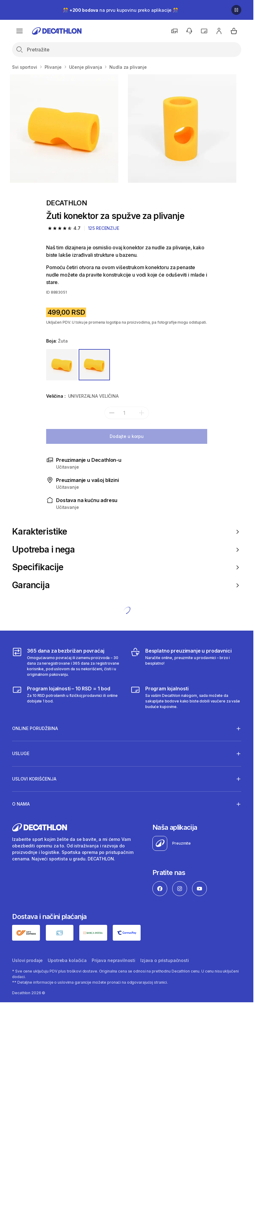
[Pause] (236, 10)
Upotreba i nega (126, 549)
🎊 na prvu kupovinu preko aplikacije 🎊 (120, 10)
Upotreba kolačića (67, 960)
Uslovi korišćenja (34, 778)
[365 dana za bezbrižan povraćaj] (67, 662)
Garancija (126, 585)
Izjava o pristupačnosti (164, 960)
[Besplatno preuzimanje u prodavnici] (185, 662)
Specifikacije (126, 567)
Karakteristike (126, 532)
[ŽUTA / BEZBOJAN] (61, 364)
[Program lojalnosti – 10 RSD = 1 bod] (67, 697)
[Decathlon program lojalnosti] (185, 697)
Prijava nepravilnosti (113, 960)
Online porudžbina (35, 728)
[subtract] (111, 413)
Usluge (20, 753)
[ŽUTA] (94, 364)
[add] (141, 413)
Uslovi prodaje (27, 960)
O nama (21, 804)
